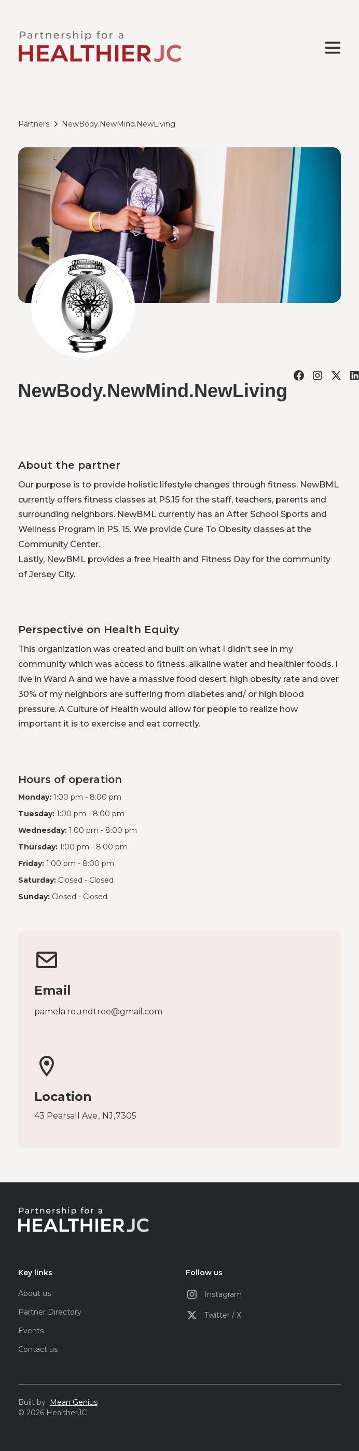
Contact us (38, 1349)
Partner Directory (49, 1312)
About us (34, 1293)
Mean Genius (74, 1402)
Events (31, 1330)
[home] (100, 48)
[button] (330, 47)
